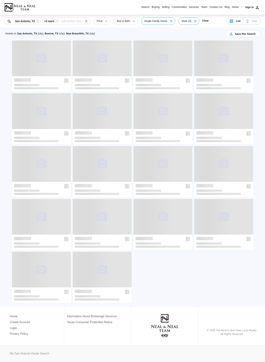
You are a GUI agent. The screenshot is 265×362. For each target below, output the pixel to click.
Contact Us (216, 7)
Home (235, 7)
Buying (156, 7)
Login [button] (13, 328)
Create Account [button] (20, 322)
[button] (27, 21)
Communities (179, 7)
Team (204, 7)
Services (194, 7)
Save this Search (242, 34)
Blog (227, 7)
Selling (165, 7)
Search (145, 7)
